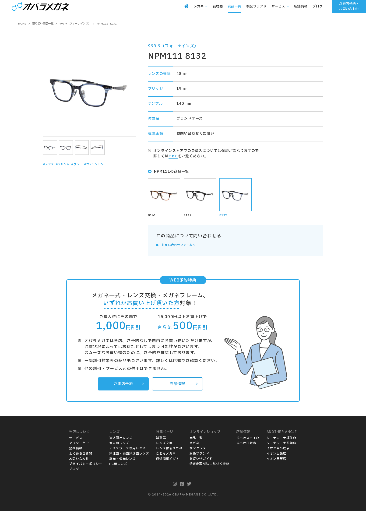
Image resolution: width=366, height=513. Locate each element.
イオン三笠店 (276, 460)
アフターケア (79, 445)
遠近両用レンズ (120, 440)
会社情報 (75, 450)
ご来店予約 (128, 385)
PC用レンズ (118, 465)
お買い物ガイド (201, 460)
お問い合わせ (79, 460)
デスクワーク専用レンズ (127, 450)
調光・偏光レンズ (122, 460)
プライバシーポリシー (85, 465)
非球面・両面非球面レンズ (129, 455)
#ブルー (86, 164)
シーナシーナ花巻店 (281, 445)
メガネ (195, 445)
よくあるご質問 (80, 455)
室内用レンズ (119, 445)
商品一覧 (196, 440)
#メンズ (50, 164)
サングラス (198, 450)
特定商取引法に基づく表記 (209, 465)
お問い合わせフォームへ (182, 246)
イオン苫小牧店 (278, 450)
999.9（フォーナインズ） (173, 46)
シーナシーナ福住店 (281, 440)
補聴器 (161, 440)
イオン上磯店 (276, 455)
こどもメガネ (166, 455)
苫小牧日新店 (246, 445)
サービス (75, 440)
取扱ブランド (199, 455)
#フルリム (68, 164)
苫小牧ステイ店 (247, 440)
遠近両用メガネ (167, 460)
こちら (174, 156)
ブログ (74, 470)
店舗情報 (183, 385)
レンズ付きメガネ (169, 450)
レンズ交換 (164, 445)
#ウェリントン (107, 164)
